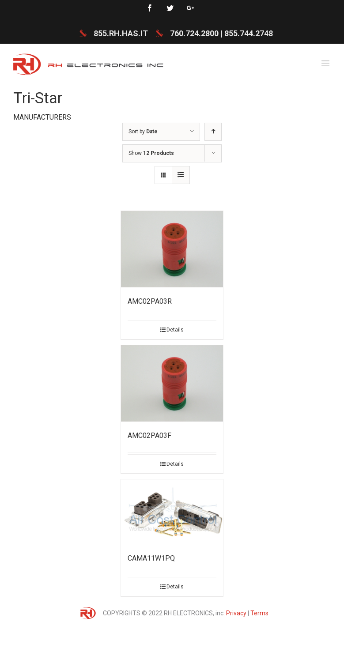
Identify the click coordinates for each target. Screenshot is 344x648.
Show (151, 153)
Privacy (236, 613)
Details (175, 330)
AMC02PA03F (149, 435)
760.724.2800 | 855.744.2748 (221, 33)
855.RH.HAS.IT (121, 33)
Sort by (143, 131)
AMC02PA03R (150, 301)
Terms (259, 613)
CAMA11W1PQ (151, 558)
